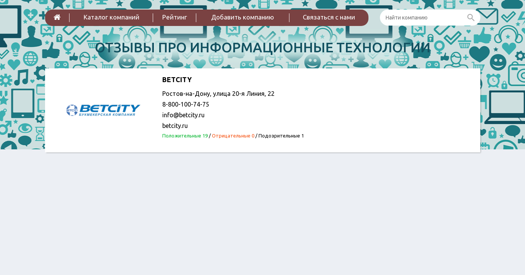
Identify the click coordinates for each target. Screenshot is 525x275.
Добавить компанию (242, 17)
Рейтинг (174, 17)
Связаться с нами (329, 17)
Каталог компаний (111, 17)
